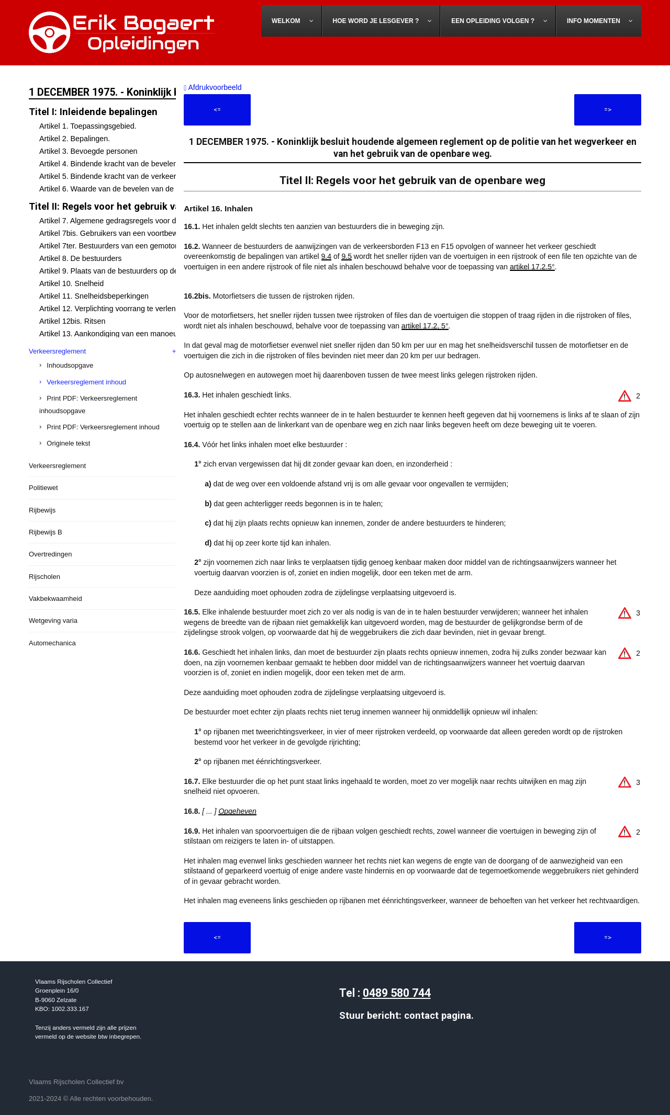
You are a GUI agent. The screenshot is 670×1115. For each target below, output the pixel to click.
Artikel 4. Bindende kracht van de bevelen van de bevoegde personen (154, 164)
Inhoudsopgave (70, 365)
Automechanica (52, 643)
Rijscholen (44, 577)
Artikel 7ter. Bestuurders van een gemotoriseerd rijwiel (129, 246)
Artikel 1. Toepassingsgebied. (88, 126)
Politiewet (43, 488)
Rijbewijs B (45, 532)
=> (607, 109)
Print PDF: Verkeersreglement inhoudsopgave (88, 404)
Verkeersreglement (57, 351)
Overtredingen (50, 554)
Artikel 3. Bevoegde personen (88, 151)
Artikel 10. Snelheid (71, 283)
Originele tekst (68, 443)
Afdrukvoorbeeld (212, 87)
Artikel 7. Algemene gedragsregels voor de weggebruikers (135, 221)
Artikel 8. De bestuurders (80, 258)
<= (217, 109)
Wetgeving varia (53, 620)
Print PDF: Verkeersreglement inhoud (103, 427)
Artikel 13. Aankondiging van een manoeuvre (113, 333)
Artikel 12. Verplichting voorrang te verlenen (111, 308)
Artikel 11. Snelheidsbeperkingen (94, 296)
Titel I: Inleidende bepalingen (93, 111)
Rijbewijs (42, 510)
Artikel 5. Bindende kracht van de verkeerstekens (120, 176)
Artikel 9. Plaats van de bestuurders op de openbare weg (133, 271)
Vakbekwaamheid (55, 598)
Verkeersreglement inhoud (86, 382)
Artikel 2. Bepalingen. (74, 138)
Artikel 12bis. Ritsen (72, 321)
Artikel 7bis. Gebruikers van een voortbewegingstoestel (130, 233)
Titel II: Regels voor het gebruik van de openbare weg (146, 206)
